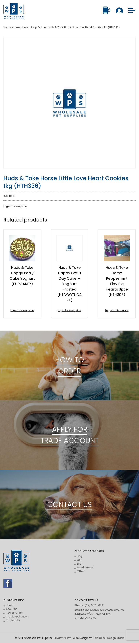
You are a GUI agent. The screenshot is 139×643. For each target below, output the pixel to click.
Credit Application (17, 616)
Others (81, 571)
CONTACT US (69, 504)
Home (25, 27)
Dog (79, 556)
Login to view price (15, 206)
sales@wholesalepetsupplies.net (103, 609)
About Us (11, 609)
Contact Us (13, 620)
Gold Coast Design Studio (108, 638)
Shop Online (38, 27)
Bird (79, 563)
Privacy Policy (62, 638)
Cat (79, 560)
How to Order (14, 613)
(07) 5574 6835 (94, 605)
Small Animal (85, 567)
